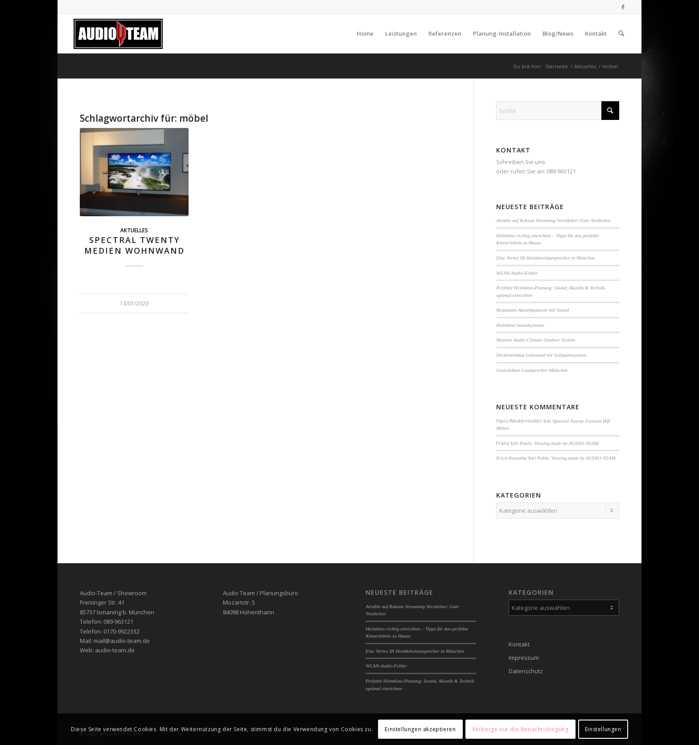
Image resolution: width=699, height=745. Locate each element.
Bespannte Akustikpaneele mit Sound (532, 310)
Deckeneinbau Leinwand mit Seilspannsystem (541, 355)
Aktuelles (134, 230)
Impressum (524, 658)
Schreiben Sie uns (520, 162)
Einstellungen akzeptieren (420, 729)
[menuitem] (365, 33)
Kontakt (519, 644)
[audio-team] (118, 33)
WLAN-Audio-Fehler (517, 273)
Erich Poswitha (511, 458)
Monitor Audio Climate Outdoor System (535, 339)
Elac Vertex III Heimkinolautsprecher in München (545, 257)
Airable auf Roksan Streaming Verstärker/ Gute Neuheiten (553, 220)
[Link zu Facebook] (623, 6)
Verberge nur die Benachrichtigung (520, 729)
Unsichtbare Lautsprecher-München (531, 370)
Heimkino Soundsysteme (520, 325)
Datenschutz (526, 671)
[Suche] (621, 33)
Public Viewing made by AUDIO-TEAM (559, 443)
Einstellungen (603, 729)
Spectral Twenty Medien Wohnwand (134, 245)
